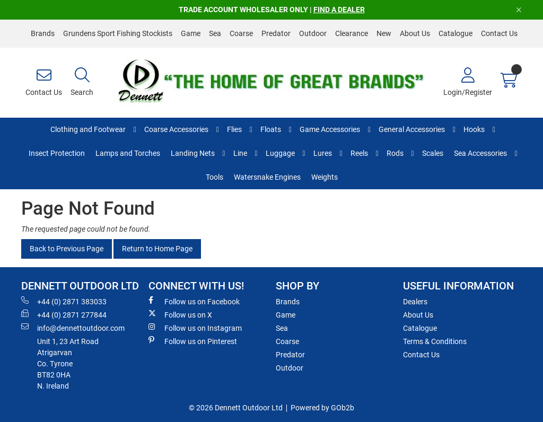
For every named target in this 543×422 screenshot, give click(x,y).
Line (240, 153)
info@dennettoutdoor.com (73, 327)
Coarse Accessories (176, 129)
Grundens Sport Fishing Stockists (117, 33)
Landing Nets (193, 153)
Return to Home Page (157, 248)
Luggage (280, 153)
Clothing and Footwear (88, 129)
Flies (234, 129)
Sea (215, 33)
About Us (415, 33)
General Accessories (412, 129)
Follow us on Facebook (194, 301)
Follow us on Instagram (195, 327)
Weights (324, 177)
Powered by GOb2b (322, 407)
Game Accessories (330, 129)
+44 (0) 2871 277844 (64, 314)
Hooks (474, 129)
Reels (359, 153)
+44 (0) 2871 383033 (64, 301)
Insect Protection (57, 153)
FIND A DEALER (339, 9)
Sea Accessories (480, 153)
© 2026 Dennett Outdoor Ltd (236, 407)
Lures (322, 153)
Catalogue (455, 33)
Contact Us (499, 33)
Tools (214, 177)
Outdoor (313, 33)
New (383, 33)
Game (190, 33)
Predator (276, 33)
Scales (432, 153)
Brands (43, 33)
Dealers (415, 301)
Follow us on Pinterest (192, 341)
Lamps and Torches (127, 153)
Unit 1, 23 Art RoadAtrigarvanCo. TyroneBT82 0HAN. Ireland (68, 363)
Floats (270, 129)
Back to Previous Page (66, 248)
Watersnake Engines (267, 177)
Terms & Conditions (435, 341)
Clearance (351, 33)
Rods (395, 153)
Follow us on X (180, 314)
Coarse (241, 33)
